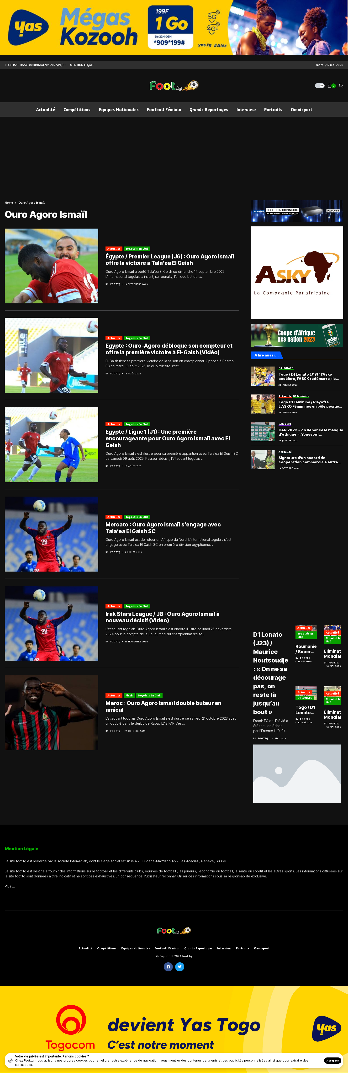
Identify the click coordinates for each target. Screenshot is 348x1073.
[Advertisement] (174, 152)
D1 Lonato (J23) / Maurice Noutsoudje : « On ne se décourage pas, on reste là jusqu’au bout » (273, 673)
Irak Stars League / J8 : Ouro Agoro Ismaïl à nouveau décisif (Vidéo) (162, 617)
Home (9, 202)
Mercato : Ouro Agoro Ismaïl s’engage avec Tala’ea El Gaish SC (163, 528)
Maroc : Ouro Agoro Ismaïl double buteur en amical (163, 706)
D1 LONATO (309, 699)
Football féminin (167, 948)
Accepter (333, 1060)
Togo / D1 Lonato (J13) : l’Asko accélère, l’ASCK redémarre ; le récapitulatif (307, 376)
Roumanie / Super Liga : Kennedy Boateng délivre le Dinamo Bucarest (312, 651)
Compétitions (106, 948)
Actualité (114, 248)
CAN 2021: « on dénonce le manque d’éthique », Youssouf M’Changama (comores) (311, 432)
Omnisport (261, 948)
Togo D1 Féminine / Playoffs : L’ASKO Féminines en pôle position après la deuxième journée (310, 404)
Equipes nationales (135, 948)
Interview (224, 948)
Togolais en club (137, 248)
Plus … (10, 886)
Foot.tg (115, 284)
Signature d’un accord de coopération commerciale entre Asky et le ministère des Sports (308, 460)
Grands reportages (198, 948)
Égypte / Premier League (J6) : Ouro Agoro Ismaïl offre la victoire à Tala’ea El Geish (169, 260)
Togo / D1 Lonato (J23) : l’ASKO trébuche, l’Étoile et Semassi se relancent (311, 712)
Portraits (242, 948)
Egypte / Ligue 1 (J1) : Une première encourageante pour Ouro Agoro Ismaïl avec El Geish (167, 438)
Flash (129, 695)
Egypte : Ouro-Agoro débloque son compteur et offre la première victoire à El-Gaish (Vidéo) (168, 349)
